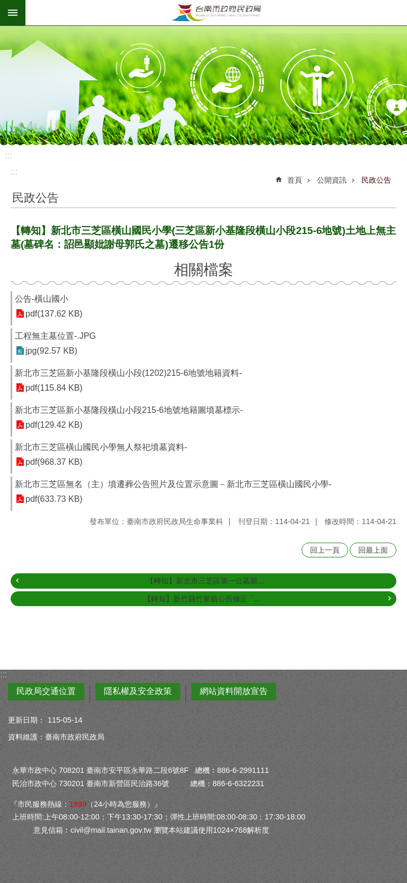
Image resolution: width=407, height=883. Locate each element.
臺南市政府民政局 (216, 12)
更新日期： (26, 720)
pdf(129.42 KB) (54, 424)
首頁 (294, 180)
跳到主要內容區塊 (5, 5)
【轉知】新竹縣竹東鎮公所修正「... (202, 598)
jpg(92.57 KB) (51, 350)
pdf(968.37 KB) (54, 461)
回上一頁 (325, 550)
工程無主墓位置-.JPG (55, 335)
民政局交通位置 (46, 691)
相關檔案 (203, 270)
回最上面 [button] (373, 550)
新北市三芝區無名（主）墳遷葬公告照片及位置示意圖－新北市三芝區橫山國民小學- (173, 484)
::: (8, 155)
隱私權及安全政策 (138, 691)
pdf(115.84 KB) (54, 387)
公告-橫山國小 (41, 298)
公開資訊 (332, 180)
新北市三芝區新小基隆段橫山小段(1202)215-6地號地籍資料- (128, 372)
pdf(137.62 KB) (54, 313)
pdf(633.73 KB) (54, 498)
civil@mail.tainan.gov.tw (111, 830)
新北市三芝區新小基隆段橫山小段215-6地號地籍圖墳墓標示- (129, 410)
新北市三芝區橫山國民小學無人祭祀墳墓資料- (101, 447)
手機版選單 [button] (12, 12)
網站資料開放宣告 (234, 691)
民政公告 (376, 180)
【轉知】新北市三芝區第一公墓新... (205, 580)
